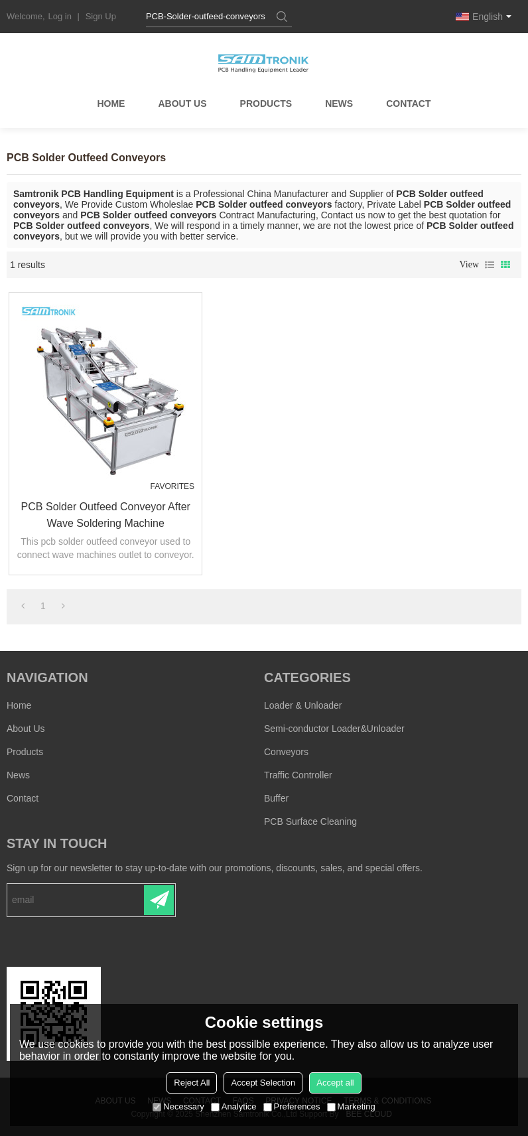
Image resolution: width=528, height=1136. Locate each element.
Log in (60, 16)
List (489, 264)
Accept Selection (263, 1083)
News (339, 105)
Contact (408, 105)
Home (111, 105)
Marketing (351, 1106)
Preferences (291, 1106)
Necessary (178, 1106)
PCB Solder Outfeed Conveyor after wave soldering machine (103, 514)
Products (266, 105)
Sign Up (101, 16)
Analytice (234, 1106)
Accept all (335, 1083)
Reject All (192, 1083)
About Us (182, 105)
